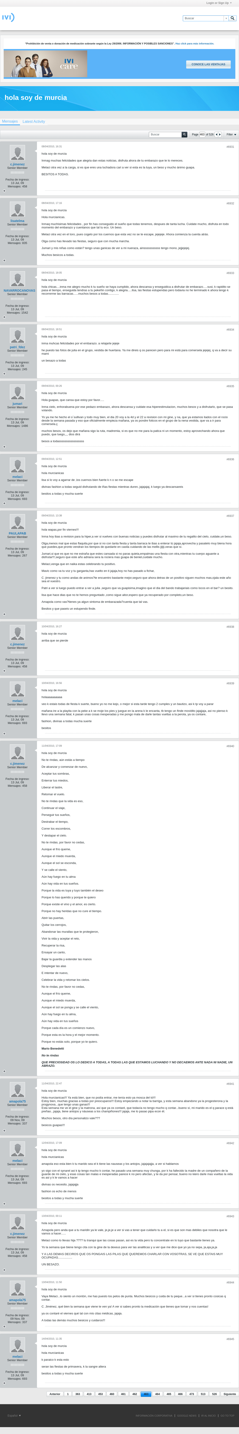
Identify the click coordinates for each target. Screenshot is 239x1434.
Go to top (227, 1415)
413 (89, 1394)
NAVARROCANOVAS (19, 290)
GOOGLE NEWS (187, 1415)
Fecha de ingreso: (17, 179)
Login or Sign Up (219, 3)
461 (123, 1394)
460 (112, 1394)
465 (169, 1394)
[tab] (34, 121)
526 (214, 1394)
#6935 (230, 386)
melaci (17, 477)
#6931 (230, 146)
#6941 (230, 1084)
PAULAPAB (17, 533)
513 (203, 1394)
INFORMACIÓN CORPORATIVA (154, 1415)
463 (146, 1394)
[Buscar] (205, 18)
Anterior (55, 1394)
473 (191, 1394)
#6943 (230, 1216)
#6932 (230, 203)
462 (134, 1394)
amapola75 (17, 1101)
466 (180, 1394)
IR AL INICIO (208, 1415)
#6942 (230, 1143)
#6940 (230, 746)
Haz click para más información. (194, 43)
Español (14, 1415)
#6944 (230, 1282)
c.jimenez (17, 164)
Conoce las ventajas (208, 64)
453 (100, 1394)
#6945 (230, 1339)
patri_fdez (17, 347)
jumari (17, 404)
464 (157, 1394)
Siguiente (230, 1394)
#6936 (230, 459)
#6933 (230, 273)
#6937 (230, 516)
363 (77, 1394)
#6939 (230, 683)
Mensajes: (14, 186)
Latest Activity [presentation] (33, 121)
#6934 (230, 329)
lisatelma (17, 221)
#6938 (230, 626)
